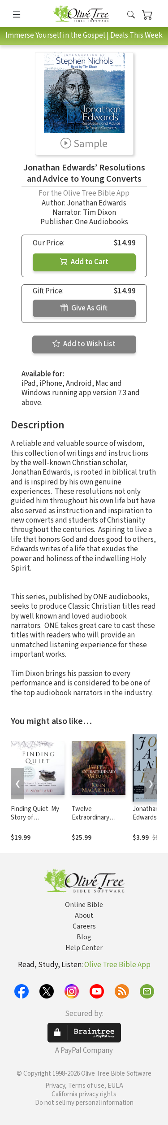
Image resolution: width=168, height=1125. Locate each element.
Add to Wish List (84, 344)
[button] (131, 15)
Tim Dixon (99, 212)
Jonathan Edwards (96, 203)
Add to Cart (84, 262)
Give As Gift (84, 308)
